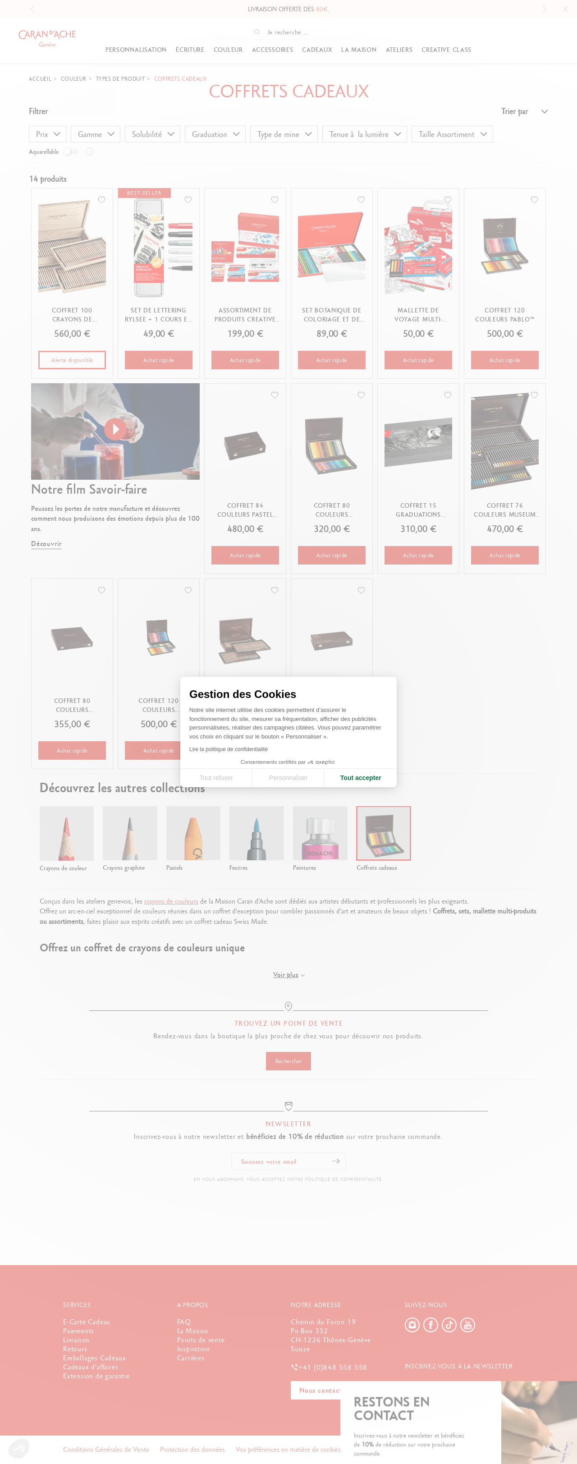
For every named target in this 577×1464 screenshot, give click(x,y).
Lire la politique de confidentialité (228, 749)
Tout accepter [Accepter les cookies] (360, 777)
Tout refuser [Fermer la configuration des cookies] (216, 777)
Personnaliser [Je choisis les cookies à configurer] (288, 777)
